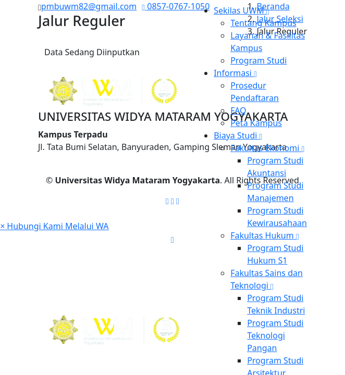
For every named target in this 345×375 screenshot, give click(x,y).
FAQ (238, 110)
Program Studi (258, 60)
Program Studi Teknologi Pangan (275, 335)
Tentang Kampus (263, 23)
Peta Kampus (256, 123)
